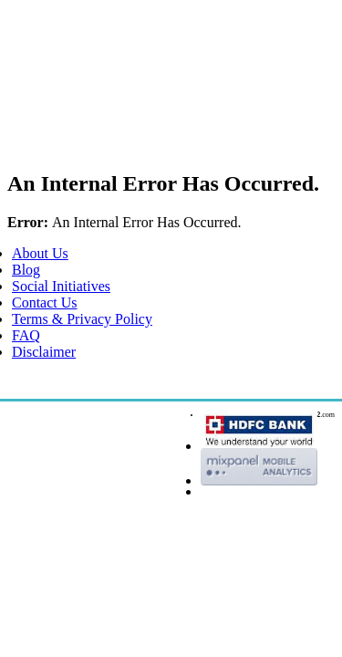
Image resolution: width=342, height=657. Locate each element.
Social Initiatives (61, 286)
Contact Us (45, 302)
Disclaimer (44, 352)
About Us (40, 253)
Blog (26, 269)
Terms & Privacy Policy (82, 319)
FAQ (26, 335)
